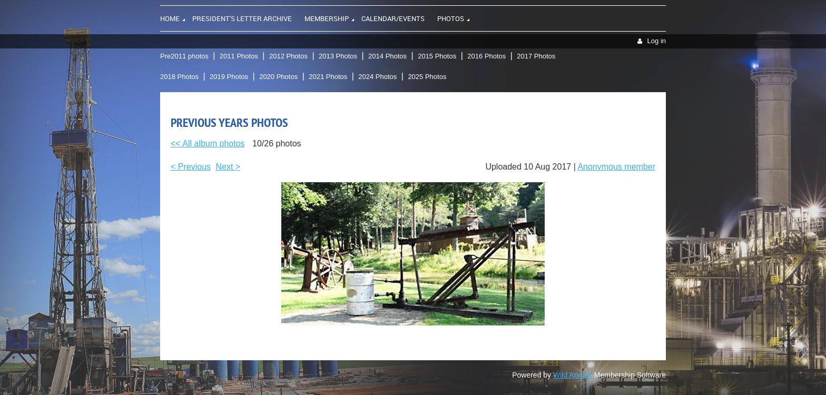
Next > (228, 166)
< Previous (191, 166)
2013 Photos (338, 56)
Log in (656, 41)
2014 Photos (387, 56)
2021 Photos (328, 77)
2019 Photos (229, 77)
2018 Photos (179, 77)
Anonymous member (616, 166)
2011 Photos (239, 56)
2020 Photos (278, 77)
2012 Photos (288, 56)
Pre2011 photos (184, 56)
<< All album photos (208, 143)
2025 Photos (427, 77)
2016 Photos (486, 56)
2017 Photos (536, 56)
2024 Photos (377, 77)
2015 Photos (437, 56)
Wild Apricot (572, 375)
